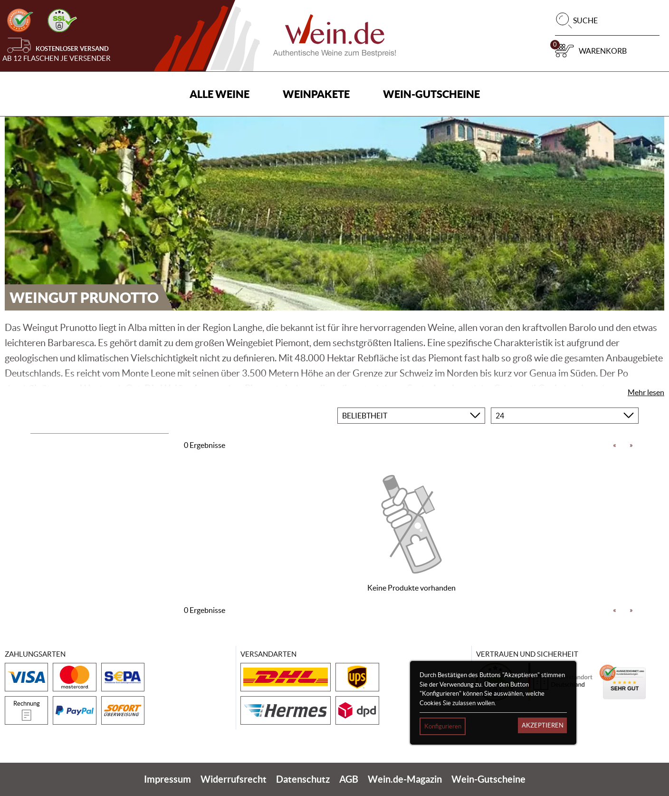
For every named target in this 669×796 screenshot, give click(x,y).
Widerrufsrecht (234, 779)
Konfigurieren (442, 726)
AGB (348, 779)
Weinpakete (316, 94)
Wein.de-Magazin (405, 779)
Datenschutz (303, 779)
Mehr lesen (646, 392)
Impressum (167, 779)
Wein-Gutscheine (431, 94)
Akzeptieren (543, 725)
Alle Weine (219, 94)
